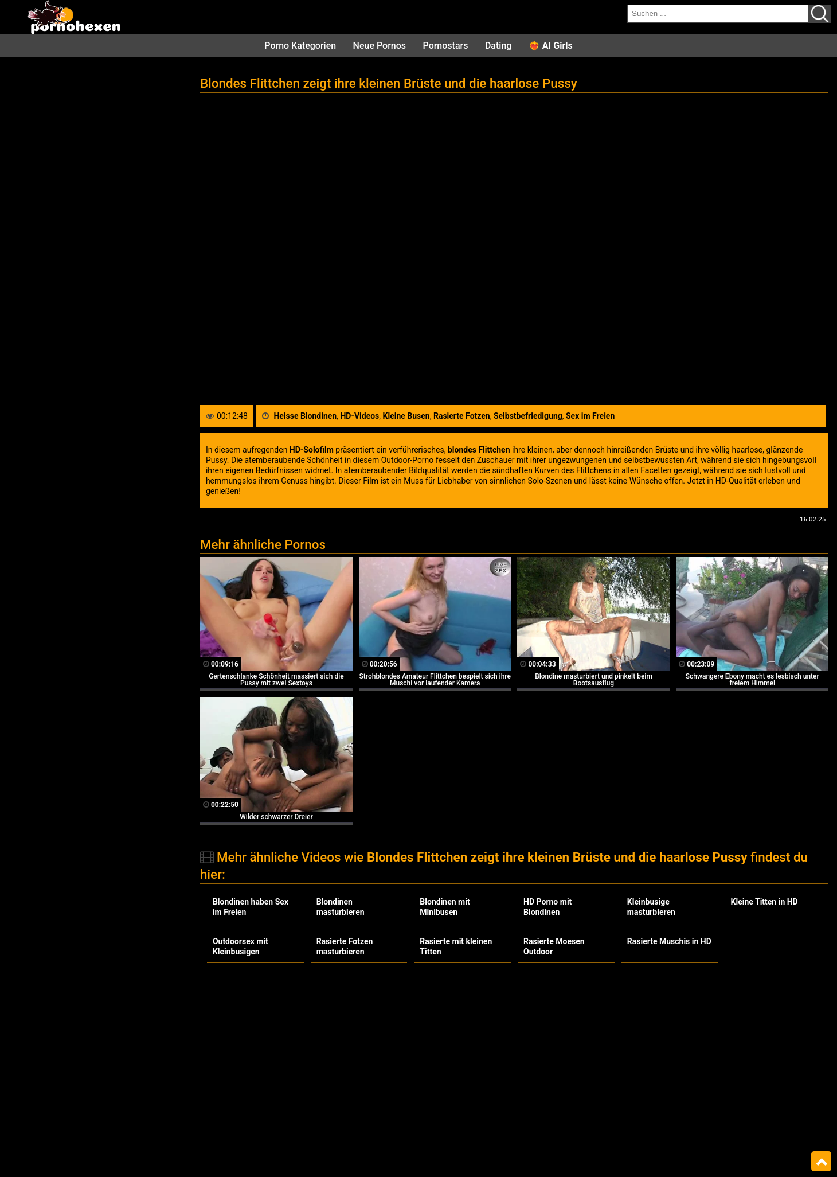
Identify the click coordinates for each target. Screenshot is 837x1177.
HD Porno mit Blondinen (547, 907)
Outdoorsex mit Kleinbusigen (240, 946)
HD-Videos (359, 415)
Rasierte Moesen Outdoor (553, 946)
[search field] (717, 14)
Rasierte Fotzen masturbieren (344, 946)
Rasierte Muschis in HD (669, 941)
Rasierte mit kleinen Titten (456, 946)
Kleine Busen (406, 415)
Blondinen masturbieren (340, 907)
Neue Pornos (379, 45)
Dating (498, 45)
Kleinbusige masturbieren (651, 907)
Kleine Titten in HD (764, 901)
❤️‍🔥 (551, 45)
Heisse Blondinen (305, 415)
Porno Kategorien (300, 45)
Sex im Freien (590, 415)
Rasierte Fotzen (461, 415)
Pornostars (445, 45)
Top (821, 1161)
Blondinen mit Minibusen (445, 907)
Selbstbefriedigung (528, 415)
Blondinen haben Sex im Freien (250, 907)
